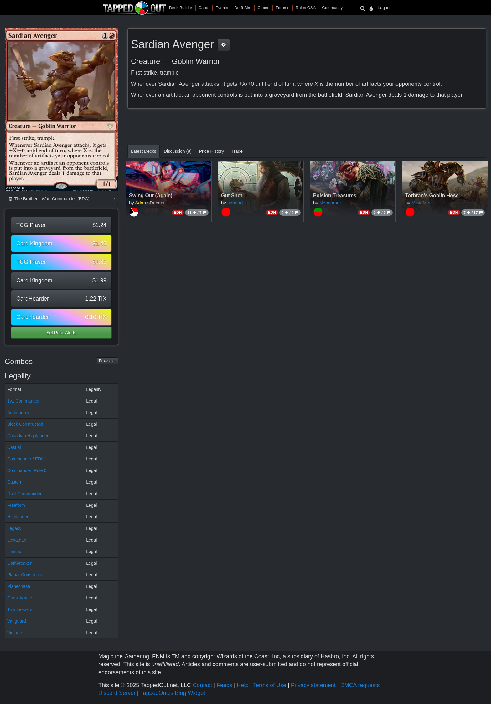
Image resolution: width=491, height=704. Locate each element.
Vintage (14, 632)
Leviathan (16, 539)
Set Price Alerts (61, 332)
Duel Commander (24, 493)
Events (221, 7)
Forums (282, 7)
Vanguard (16, 621)
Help (243, 685)
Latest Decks (143, 151)
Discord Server (117, 693)
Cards (204, 7)
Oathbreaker (19, 563)
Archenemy (18, 412)
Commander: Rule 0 (26, 470)
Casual (14, 447)
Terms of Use (269, 685)
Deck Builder (180, 7)
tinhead (235, 202)
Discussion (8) (178, 151)
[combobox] (61, 199)
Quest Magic (19, 597)
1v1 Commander (23, 400)
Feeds (224, 685)
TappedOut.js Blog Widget (172, 693)
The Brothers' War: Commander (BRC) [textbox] (49, 198)
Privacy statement (313, 685)
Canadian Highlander (28, 435)
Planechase (18, 586)
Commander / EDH (25, 458)
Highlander (17, 516)
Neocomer (330, 202)
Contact (202, 685)
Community (332, 7)
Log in (384, 7)
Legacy (14, 528)
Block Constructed (25, 424)
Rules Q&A (306, 7)
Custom (14, 482)
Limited (14, 551)
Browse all (107, 361)
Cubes (263, 7)
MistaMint (421, 202)
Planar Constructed (26, 574)
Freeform (16, 505)
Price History (211, 151)
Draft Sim (242, 7)
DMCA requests (360, 685)
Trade (237, 151)
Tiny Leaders (19, 609)
